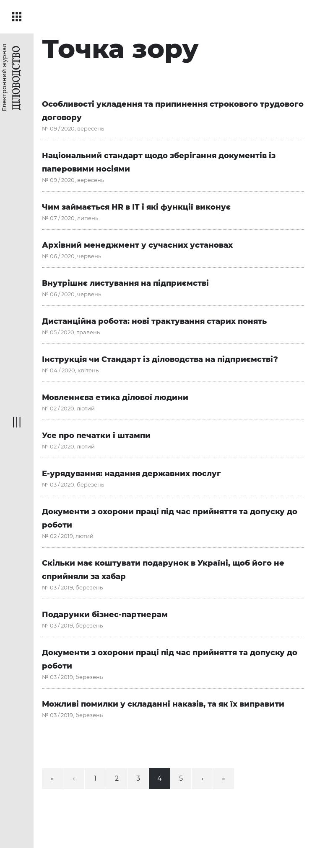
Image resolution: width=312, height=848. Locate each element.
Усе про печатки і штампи (96, 435)
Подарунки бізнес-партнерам (105, 614)
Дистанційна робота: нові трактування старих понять (154, 321)
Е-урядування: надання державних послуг (131, 473)
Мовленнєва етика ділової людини (115, 397)
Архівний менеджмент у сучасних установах (137, 245)
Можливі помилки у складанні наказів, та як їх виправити (163, 704)
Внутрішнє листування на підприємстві (125, 283)
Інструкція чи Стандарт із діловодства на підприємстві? (160, 359)
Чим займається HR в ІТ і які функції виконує (136, 207)
